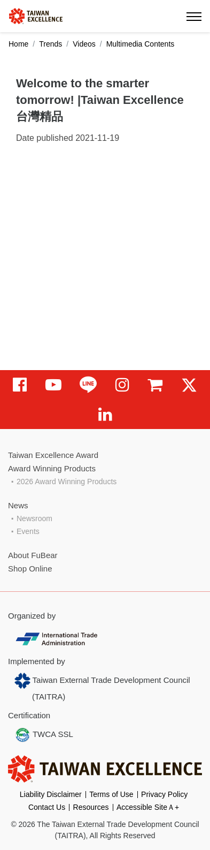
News (18, 505)
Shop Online (30, 569)
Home (18, 44)
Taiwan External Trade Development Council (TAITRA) (102, 687)
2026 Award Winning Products (66, 481)
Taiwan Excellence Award (53, 455)
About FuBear (33, 555)
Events (28, 531)
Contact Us (46, 807)
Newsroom (34, 518)
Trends (50, 44)
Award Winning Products (52, 468)
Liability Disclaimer (51, 794)
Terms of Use (111, 794)
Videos (84, 44)
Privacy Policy (164, 794)
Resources (91, 807)
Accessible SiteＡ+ (147, 807)
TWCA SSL (43, 735)
